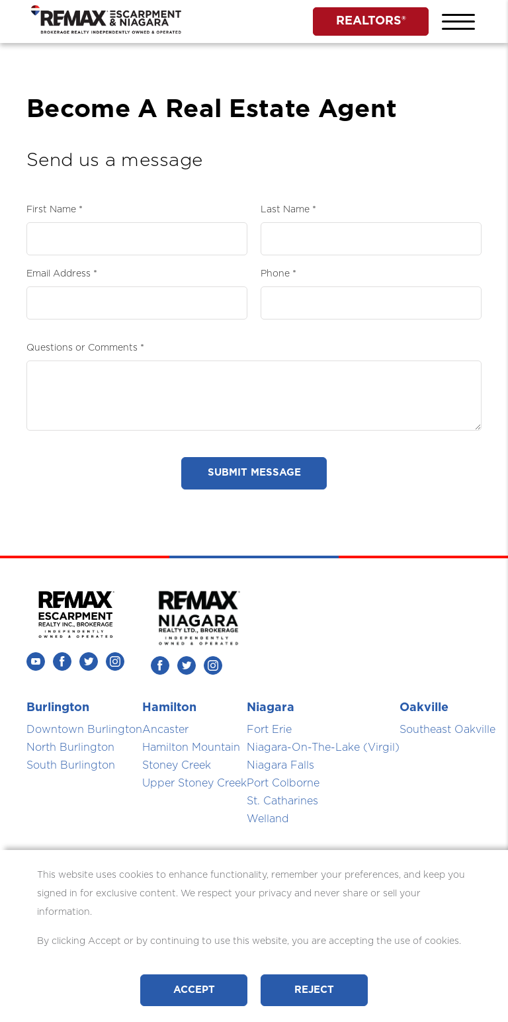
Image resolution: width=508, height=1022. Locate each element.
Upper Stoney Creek (194, 783)
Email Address (58, 273)
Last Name (285, 209)
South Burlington (70, 765)
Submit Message (254, 473)
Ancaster (165, 729)
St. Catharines (282, 801)
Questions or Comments (82, 348)
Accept (194, 990)
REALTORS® (371, 21)
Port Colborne (283, 783)
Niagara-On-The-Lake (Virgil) (323, 747)
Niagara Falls (280, 765)
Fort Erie (269, 729)
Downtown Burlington (84, 729)
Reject (314, 990)
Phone (275, 273)
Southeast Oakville (447, 729)
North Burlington (70, 747)
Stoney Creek (176, 765)
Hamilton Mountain (191, 747)
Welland (268, 819)
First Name (51, 209)
